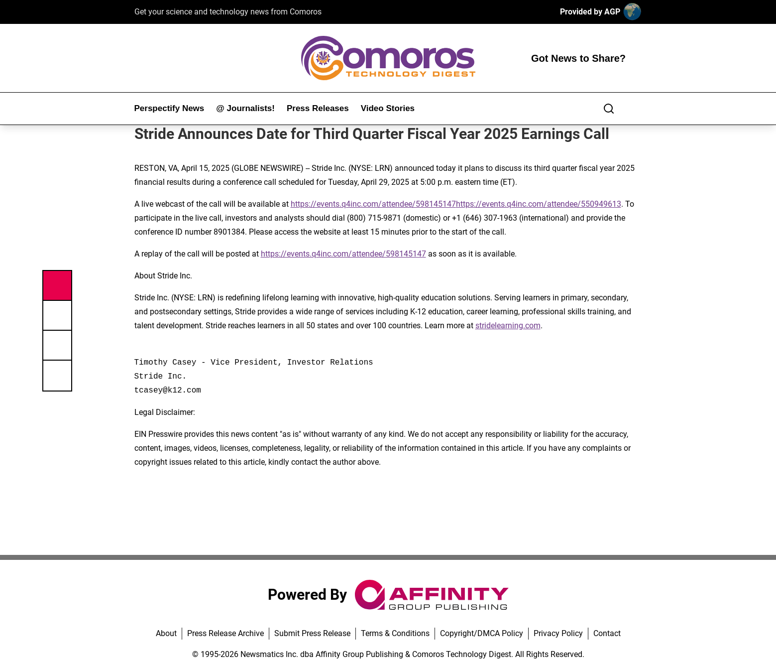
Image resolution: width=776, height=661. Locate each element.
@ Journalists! (245, 108)
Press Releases (318, 108)
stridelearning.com (508, 325)
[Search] (609, 108)
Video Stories (388, 108)
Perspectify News (169, 108)
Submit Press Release (312, 633)
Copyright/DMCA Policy (481, 633)
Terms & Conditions (395, 633)
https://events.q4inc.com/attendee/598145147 (373, 204)
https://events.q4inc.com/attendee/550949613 (538, 204)
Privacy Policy (558, 633)
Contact (607, 633)
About (166, 633)
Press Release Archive (225, 633)
